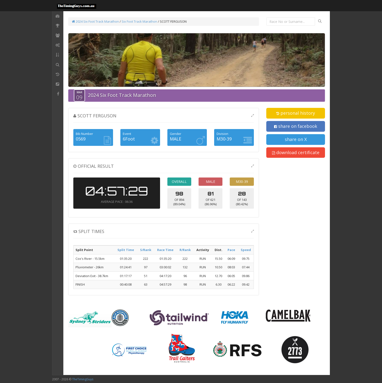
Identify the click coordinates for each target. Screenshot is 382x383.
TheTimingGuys (82, 379)
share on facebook (295, 126)
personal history (295, 113)
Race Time (165, 250)
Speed (246, 250)
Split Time (125, 250)
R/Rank (185, 250)
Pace (231, 250)
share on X (296, 139)
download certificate (295, 152)
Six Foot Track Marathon (139, 21)
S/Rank (145, 250)
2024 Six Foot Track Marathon (95, 21)
